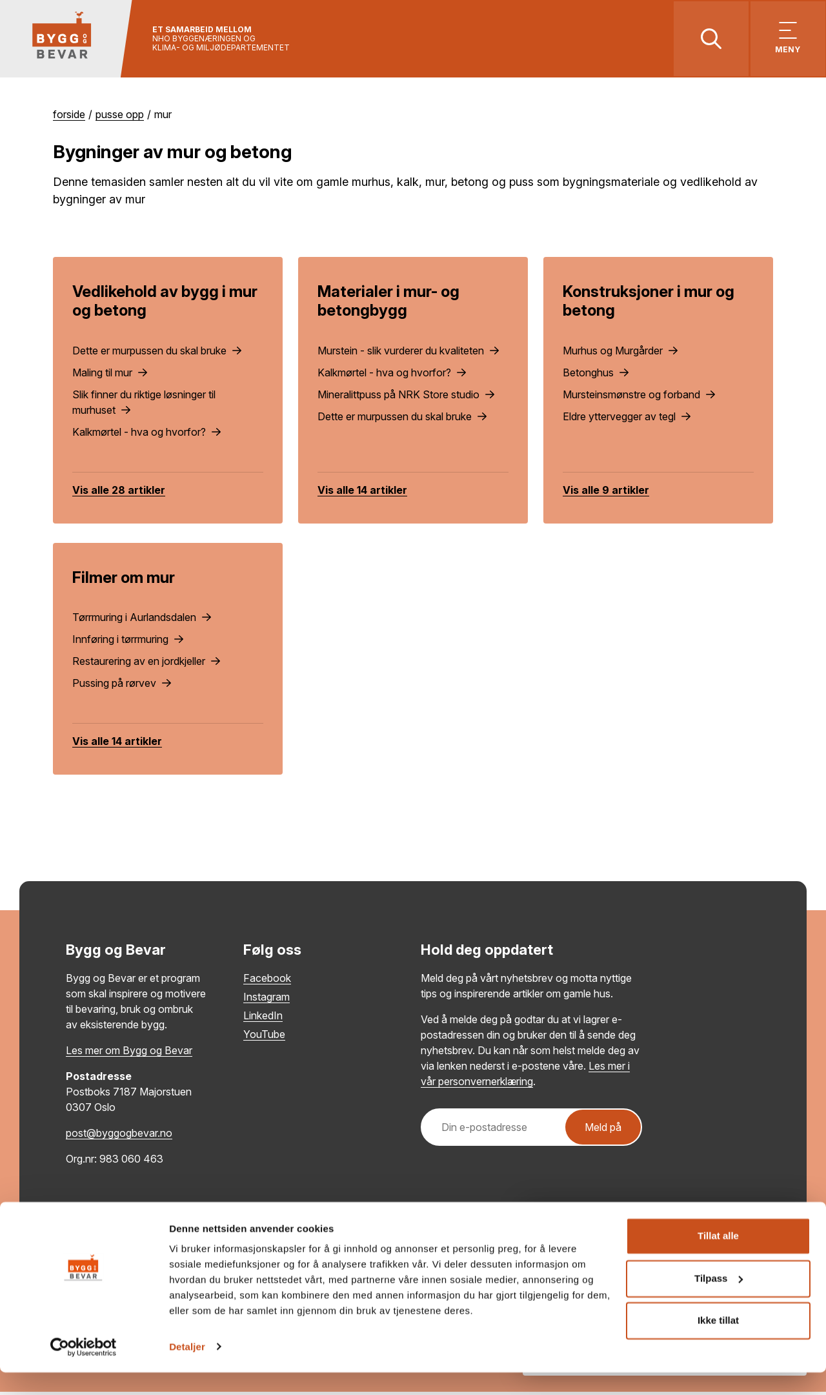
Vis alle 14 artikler (362, 492)
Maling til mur (109, 375)
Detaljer (187, 1369)
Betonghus (596, 375)
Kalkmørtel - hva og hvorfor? (146, 434)
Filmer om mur (123, 580)
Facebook (267, 981)
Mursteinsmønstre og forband (639, 397)
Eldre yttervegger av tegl (626, 418)
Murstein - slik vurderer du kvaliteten (408, 353)
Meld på (603, 1130)
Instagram (266, 999)
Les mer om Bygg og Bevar (129, 1053)
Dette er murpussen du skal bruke (156, 353)
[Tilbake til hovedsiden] (69, 40)
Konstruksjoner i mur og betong (648, 304)
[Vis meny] (785, 40)
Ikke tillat (718, 1343)
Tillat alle (718, 1259)
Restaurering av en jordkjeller (146, 664)
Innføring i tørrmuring (127, 642)
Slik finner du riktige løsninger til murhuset (144, 405)
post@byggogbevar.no (119, 1136)
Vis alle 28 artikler (118, 492)
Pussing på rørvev (121, 686)
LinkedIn (263, 1018)
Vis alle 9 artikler (606, 492)
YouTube (264, 1037)
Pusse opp (120, 117)
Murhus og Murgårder (620, 353)
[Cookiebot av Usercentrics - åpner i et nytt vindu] (83, 1370)
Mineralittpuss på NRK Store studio (405, 397)
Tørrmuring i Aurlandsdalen (141, 620)
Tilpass (718, 1301)
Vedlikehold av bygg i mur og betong (164, 304)
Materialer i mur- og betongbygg (388, 304)
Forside (69, 117)
